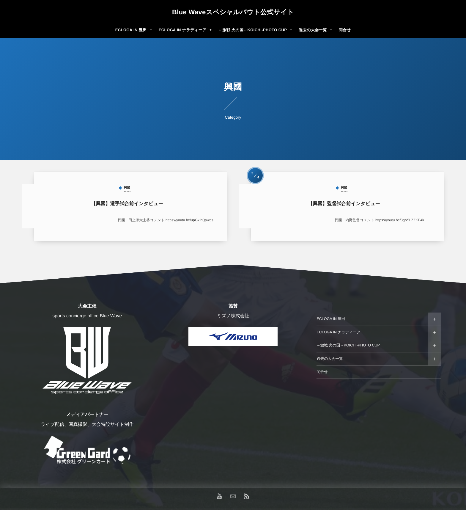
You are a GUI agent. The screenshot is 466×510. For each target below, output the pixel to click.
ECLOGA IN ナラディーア (338, 332)
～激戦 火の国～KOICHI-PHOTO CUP (348, 345)
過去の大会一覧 (330, 359)
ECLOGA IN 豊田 (331, 319)
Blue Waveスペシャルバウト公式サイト (233, 12)
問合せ (322, 372)
